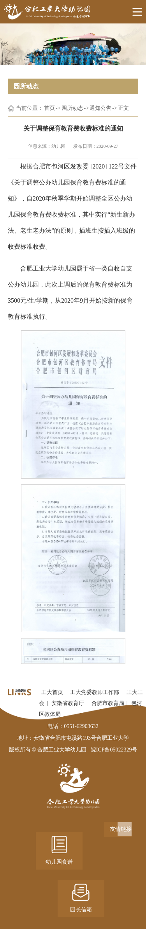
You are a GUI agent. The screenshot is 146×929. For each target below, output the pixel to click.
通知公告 (100, 108)
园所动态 (72, 108)
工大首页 (52, 692)
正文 (123, 108)
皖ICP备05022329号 (114, 750)
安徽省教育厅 (67, 703)
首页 (49, 108)
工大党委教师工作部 (94, 692)
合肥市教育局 (107, 703)
